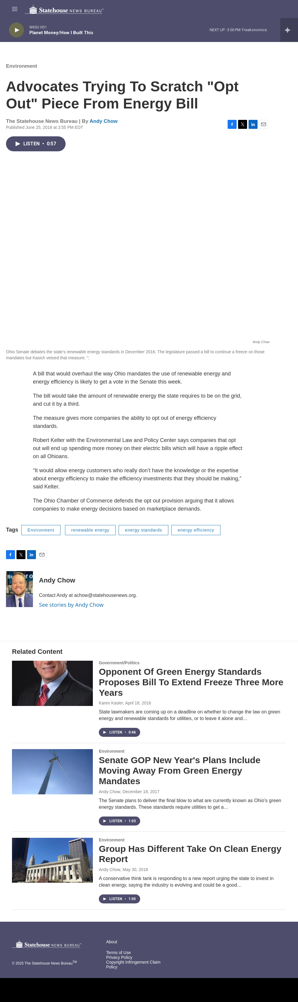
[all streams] (289, 30)
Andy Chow (104, 121)
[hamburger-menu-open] (14, 9)
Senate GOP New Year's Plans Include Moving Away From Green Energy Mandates (180, 770)
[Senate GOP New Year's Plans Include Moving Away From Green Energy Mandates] (52, 771)
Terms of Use (118, 952)
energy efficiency (196, 530)
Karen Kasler (111, 703)
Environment (21, 66)
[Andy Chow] (19, 589)
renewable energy (90, 530)
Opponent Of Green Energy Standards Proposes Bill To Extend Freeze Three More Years (191, 682)
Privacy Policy (119, 957)
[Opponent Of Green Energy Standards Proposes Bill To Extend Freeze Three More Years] (52, 683)
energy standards (143, 530)
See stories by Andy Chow (71, 604)
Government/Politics (119, 662)
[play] (16, 30)
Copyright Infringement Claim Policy (133, 964)
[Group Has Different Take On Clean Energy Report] (52, 860)
